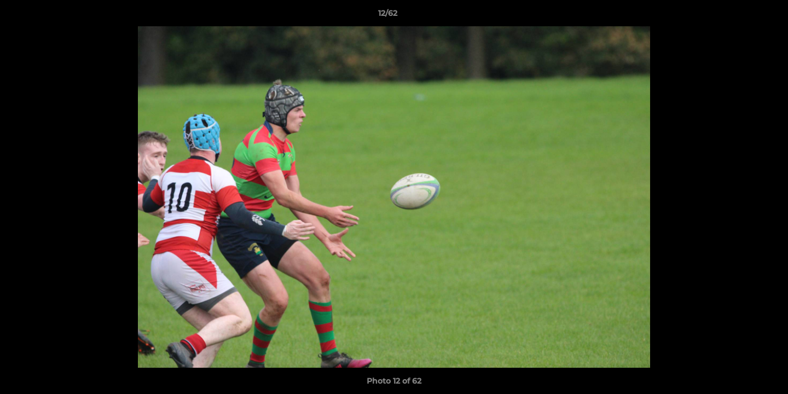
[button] (742, 16)
